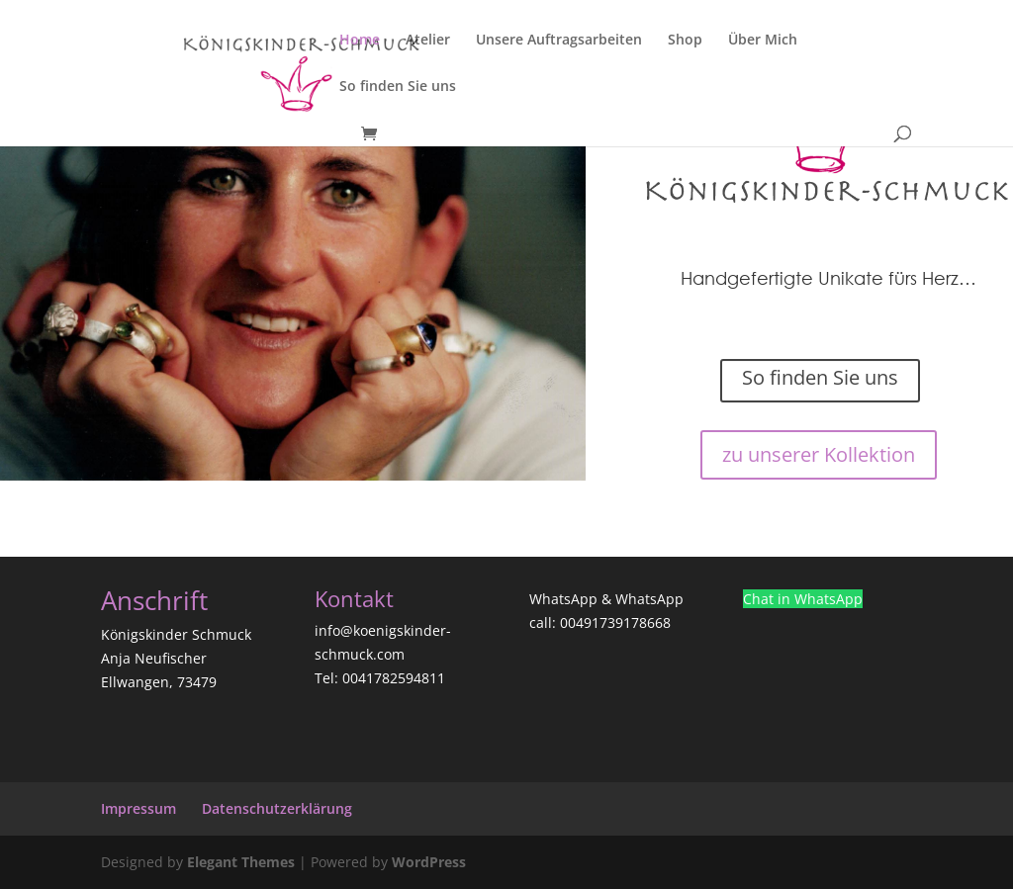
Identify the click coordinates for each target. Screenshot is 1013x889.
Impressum (138, 808)
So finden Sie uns (397, 87)
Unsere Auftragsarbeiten (559, 40)
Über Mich (762, 40)
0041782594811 (393, 677)
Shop (685, 40)
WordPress (429, 861)
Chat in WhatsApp (803, 598)
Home (359, 40)
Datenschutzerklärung (277, 808)
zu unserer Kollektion (818, 454)
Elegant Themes (241, 861)
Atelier (428, 40)
